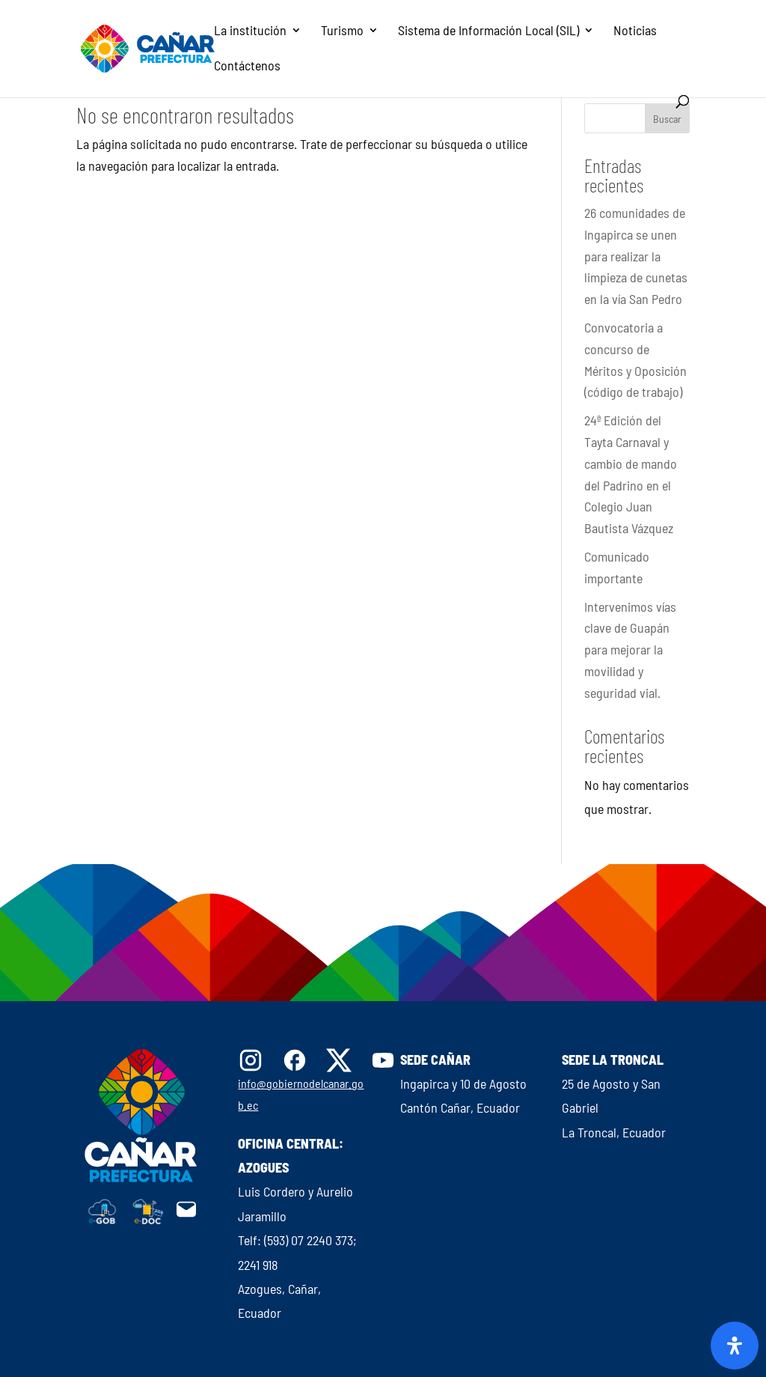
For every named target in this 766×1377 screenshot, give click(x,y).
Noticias (635, 31)
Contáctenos (247, 66)
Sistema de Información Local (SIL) (488, 31)
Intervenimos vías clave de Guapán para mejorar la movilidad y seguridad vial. (630, 649)
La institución (250, 31)
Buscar (667, 118)
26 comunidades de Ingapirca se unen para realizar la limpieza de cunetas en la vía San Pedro (635, 255)
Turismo (342, 31)
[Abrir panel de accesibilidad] (735, 1346)
